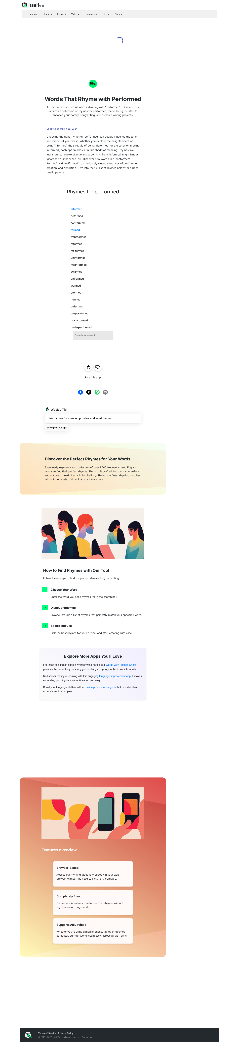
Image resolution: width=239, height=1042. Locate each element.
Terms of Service (47, 1033)
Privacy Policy (65, 1033)
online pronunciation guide (101, 687)
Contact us (87, 1037)
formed (75, 230)
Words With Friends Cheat (121, 664)
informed (76, 209)
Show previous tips (56, 427)
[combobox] (93, 335)
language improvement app (115, 676)
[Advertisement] (192, 119)
